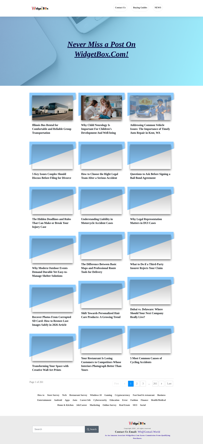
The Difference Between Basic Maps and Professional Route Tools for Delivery (99, 268)
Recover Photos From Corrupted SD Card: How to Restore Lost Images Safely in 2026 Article (51, 321)
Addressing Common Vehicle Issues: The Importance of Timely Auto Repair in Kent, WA (150, 129)
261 (155, 383)
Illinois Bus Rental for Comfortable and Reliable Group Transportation (51, 129)
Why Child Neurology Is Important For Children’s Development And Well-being (98, 129)
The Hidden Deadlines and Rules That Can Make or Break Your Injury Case (51, 223)
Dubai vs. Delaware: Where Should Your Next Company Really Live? (146, 313)
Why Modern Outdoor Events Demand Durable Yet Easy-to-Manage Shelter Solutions (50, 272)
